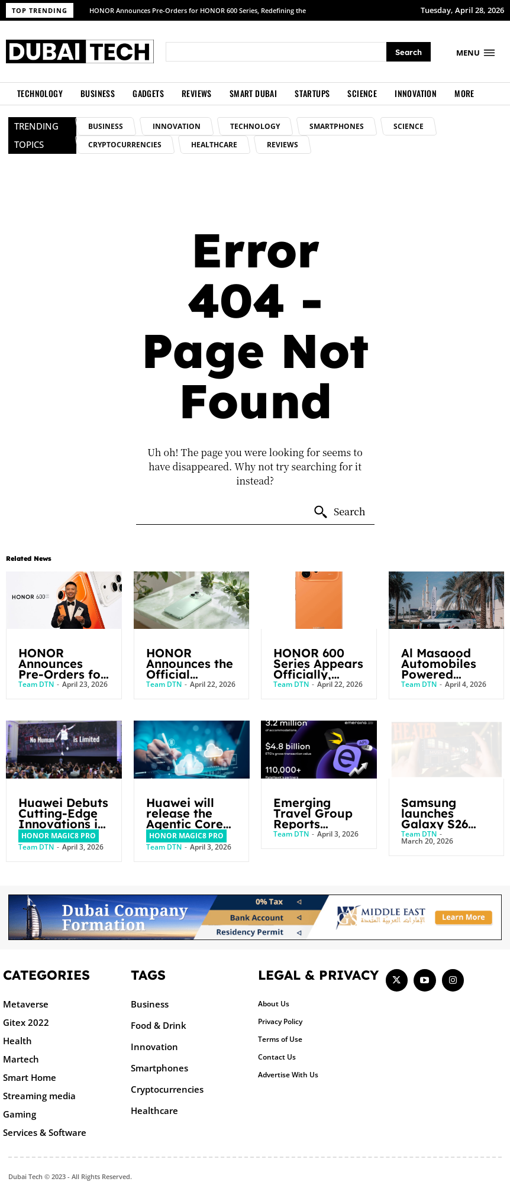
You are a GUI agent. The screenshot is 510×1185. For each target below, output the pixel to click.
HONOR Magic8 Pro (58, 836)
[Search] (408, 52)
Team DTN (36, 684)
